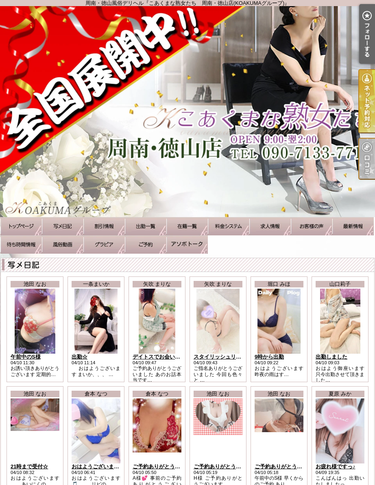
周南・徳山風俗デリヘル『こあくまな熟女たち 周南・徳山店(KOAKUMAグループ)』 (187, 111)
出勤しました (331, 357)
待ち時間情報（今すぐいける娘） (21, 244)
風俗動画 (62, 244)
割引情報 (104, 226)
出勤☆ (79, 357)
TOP (21, 226)
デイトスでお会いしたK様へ (166, 357)
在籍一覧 (187, 226)
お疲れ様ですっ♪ (335, 466)
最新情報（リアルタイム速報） (353, 226)
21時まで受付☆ (29, 466)
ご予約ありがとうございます (167, 466)
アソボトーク (187, 244)
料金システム (228, 226)
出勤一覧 (145, 226)
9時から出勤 (269, 357)
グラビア (104, 244)
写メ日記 (62, 226)
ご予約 (145, 244)
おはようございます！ (98, 466)
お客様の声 (311, 226)
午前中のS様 (26, 357)
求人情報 (270, 226)
